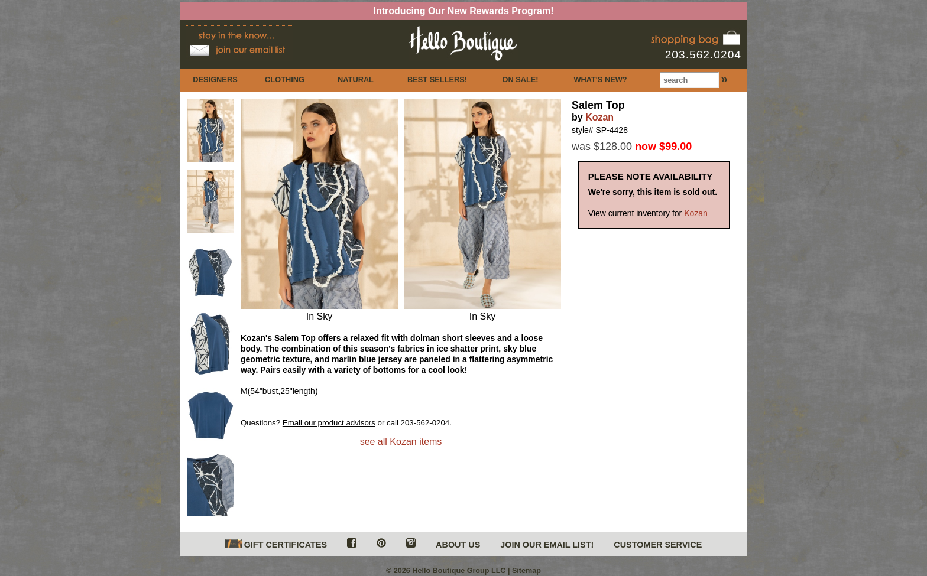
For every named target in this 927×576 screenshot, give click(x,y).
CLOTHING (284, 79)
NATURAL (356, 79)
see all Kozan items (401, 442)
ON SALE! (520, 79)
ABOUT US (458, 544)
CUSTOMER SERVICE (658, 544)
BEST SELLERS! (437, 79)
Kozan (599, 117)
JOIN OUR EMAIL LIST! (547, 544)
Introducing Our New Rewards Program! (464, 11)
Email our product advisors (329, 422)
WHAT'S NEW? (600, 79)
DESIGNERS (215, 79)
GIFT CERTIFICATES (276, 544)
